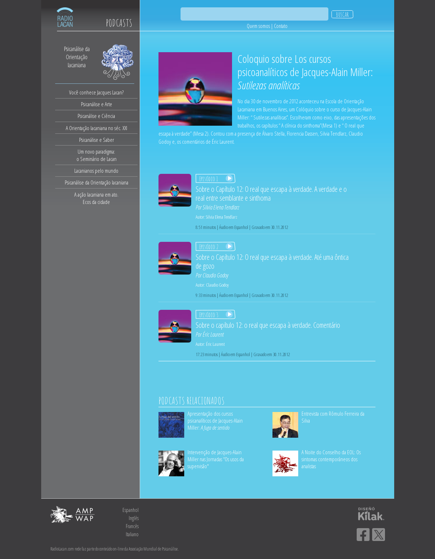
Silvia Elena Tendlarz (221, 207)
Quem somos (258, 25)
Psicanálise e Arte (96, 104)
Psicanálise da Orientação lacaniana (96, 182)
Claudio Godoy (215, 275)
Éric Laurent (213, 334)
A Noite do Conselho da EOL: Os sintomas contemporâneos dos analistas (331, 459)
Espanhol (130, 509)
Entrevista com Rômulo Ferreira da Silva (333, 417)
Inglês (134, 518)
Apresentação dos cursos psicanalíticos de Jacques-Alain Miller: (215, 420)
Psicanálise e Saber (96, 139)
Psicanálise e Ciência (96, 115)
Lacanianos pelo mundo (96, 170)
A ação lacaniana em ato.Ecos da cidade (96, 198)
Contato (281, 25)
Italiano (132, 534)
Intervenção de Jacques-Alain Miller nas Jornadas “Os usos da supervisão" (216, 459)
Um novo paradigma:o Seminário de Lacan (96, 155)
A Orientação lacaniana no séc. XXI (96, 128)
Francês (132, 526)
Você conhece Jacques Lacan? (96, 92)
